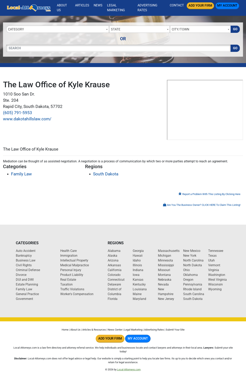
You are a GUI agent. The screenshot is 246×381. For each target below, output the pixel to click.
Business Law (25, 260)
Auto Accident (25, 251)
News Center (115, 329)
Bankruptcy (24, 255)
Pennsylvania (192, 284)
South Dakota (105, 174)
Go (235, 29)
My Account (227, 5)
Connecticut (116, 279)
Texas (212, 255)
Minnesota (165, 260)
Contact (177, 5)
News (98, 5)
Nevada (163, 284)
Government (24, 299)
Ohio (186, 270)
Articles (82, 5)
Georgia (138, 251)
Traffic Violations (72, 289)
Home (65, 329)
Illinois (137, 265)
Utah (211, 260)
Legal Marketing (116, 7)
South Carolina (193, 294)
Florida (112, 299)
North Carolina (193, 260)
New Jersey (166, 299)
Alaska (112, 255)
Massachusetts (169, 251)
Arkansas (114, 265)
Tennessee (215, 251)
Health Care (68, 251)
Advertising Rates (147, 7)
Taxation (66, 284)
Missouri (164, 270)
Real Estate (68, 279)
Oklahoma (190, 275)
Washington (216, 275)
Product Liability (71, 275)
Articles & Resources (94, 329)
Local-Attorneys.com (129, 369)
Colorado (114, 275)
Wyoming (215, 289)
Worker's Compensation (76, 294)
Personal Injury (70, 270)
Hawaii (138, 255)
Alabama (114, 251)
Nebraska (164, 279)
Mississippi (166, 265)
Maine (137, 294)
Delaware (114, 284)
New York (189, 255)
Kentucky (139, 284)
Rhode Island (192, 289)
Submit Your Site (175, 329)
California (114, 270)
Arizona (113, 260)
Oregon (188, 279)
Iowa (136, 275)
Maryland (139, 299)
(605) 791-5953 (17, 112)
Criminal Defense (28, 270)
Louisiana (140, 289)
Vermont (214, 265)
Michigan (164, 255)
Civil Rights (24, 265)
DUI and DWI (25, 279)
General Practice (27, 294)
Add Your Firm (200, 5)
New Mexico (191, 251)
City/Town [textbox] (180, 29)
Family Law (21, 174)
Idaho (137, 260)
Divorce (21, 275)
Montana (164, 275)
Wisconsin (215, 284)
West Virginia (217, 279)
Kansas (138, 279)
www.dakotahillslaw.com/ (27, 119)
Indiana (138, 270)
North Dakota (192, 265)
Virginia (213, 270)
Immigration (68, 255)
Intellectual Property (74, 260)
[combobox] (57, 29)
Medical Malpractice (74, 265)
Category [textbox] (16, 29)
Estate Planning (27, 284)
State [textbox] (115, 29)
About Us (62, 7)
